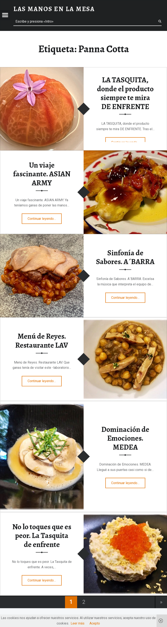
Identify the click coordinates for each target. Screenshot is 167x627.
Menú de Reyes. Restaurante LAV (41, 340)
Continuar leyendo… (45, 217)
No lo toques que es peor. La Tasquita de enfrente (41, 535)
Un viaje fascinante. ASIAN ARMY (41, 174)
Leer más (77, 623)
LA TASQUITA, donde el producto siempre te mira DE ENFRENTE (125, 93)
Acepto (94, 623)
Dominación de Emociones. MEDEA (125, 438)
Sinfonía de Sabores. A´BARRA (125, 257)
